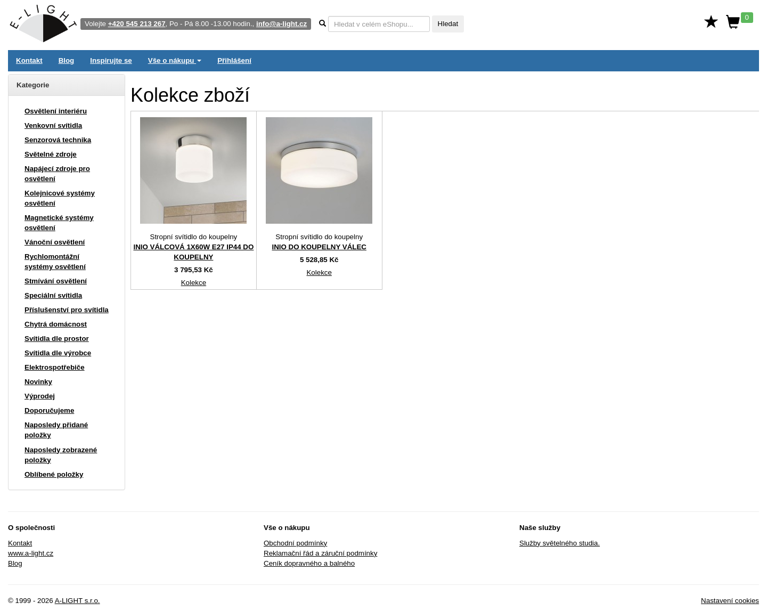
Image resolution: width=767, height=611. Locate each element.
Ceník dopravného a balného (309, 563)
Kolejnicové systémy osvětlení (60, 198)
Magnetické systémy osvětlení (59, 223)
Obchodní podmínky (295, 543)
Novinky (38, 382)
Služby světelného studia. (559, 543)
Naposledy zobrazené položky (61, 455)
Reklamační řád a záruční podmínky (320, 553)
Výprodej (40, 396)
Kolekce (193, 283)
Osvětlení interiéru (56, 111)
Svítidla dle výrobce (58, 353)
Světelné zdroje (51, 154)
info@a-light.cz (281, 24)
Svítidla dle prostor (57, 339)
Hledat (448, 24)
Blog (67, 60)
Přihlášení (234, 60)
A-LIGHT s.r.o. (77, 601)
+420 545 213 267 (137, 24)
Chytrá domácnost (56, 324)
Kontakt (29, 60)
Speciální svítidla (53, 295)
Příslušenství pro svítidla (67, 310)
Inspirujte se (111, 60)
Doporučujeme (49, 410)
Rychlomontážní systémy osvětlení (55, 261)
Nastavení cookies (730, 601)
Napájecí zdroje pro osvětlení (57, 174)
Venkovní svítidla (53, 125)
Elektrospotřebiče (55, 367)
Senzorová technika (58, 140)
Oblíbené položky (54, 474)
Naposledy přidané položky (56, 430)
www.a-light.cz (30, 553)
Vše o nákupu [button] (174, 60)
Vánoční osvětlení (55, 242)
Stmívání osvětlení (56, 281)
